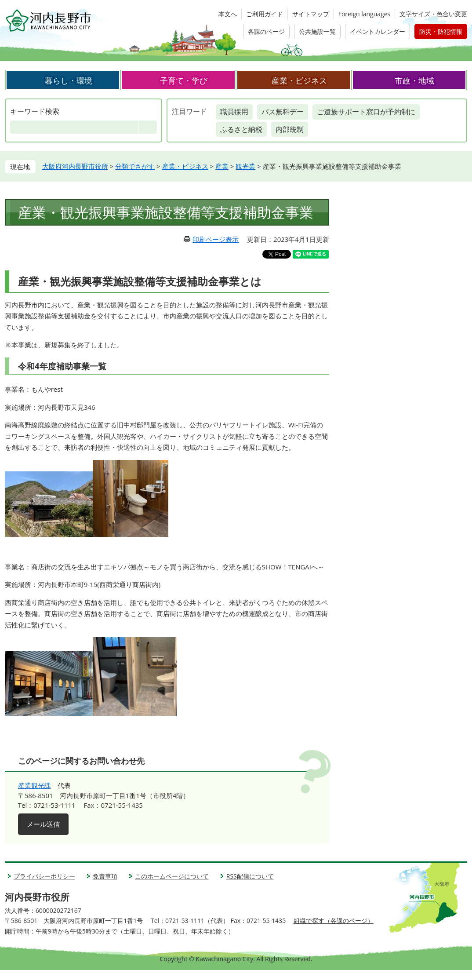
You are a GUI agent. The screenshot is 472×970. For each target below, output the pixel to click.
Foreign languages (364, 14)
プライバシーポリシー (44, 876)
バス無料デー (282, 112)
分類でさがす (135, 166)
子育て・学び (183, 80)
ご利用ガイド (264, 14)
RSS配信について (250, 876)
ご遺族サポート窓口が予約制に (366, 112)
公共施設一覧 (317, 31)
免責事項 (105, 876)
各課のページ (266, 31)
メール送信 (43, 824)
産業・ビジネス (299, 80)
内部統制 (290, 129)
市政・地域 (414, 80)
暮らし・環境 (68, 80)
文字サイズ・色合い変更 (433, 14)
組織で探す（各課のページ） (334, 920)
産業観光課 (34, 785)
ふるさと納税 (241, 129)
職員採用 (234, 112)
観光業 (245, 166)
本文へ (227, 14)
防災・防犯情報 (440, 31)
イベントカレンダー (377, 31)
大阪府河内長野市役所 (75, 166)
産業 (222, 166)
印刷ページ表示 (215, 239)
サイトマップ (310, 14)
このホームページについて (172, 876)
